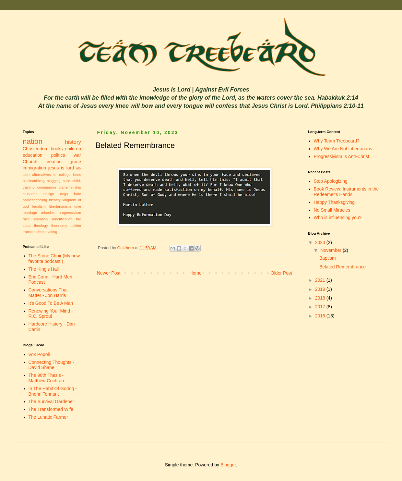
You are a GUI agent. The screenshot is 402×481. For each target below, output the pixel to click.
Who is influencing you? (338, 217)
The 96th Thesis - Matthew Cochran (46, 378)
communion (46, 187)
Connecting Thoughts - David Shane (51, 365)
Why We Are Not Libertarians (343, 148)
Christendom (35, 148)
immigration (34, 167)
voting (52, 232)
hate (77, 194)
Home (195, 273)
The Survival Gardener (51, 401)
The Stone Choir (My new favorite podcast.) (54, 258)
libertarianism (60, 206)
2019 (320, 289)
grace (75, 161)
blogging (53, 181)
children (73, 148)
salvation (40, 219)
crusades (30, 194)
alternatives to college (51, 175)
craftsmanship (69, 187)
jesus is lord (61, 167)
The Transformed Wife (51, 409)
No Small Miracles (332, 210)
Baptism (327, 258)
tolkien (76, 226)
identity (54, 200)
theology (41, 226)
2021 (320, 280)
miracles (48, 213)
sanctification (61, 219)
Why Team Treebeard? (337, 140)
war (77, 155)
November (331, 250)
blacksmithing (34, 181)
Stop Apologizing (331, 181)
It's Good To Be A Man (51, 303)
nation (32, 141)
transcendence (34, 232)
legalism (39, 206)
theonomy (59, 226)
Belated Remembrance (342, 266)
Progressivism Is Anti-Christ (341, 156)
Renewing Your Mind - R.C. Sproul (51, 313)
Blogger (228, 464)
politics (58, 155)
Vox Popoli (39, 354)
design (48, 194)
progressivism (70, 213)
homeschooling (35, 200)
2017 (320, 306)
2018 (320, 298)
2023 (320, 242)
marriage (30, 213)
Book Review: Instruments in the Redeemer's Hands (346, 191)
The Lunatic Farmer (48, 417)
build (66, 181)
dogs (64, 194)
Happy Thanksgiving (334, 202)
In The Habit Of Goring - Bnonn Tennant (53, 391)
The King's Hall (44, 269)
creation (53, 161)
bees (77, 175)
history (73, 142)
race (26, 219)
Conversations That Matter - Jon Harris (48, 292)
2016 (320, 315)
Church (30, 161)
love (77, 206)
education (32, 155)
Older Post (281, 273)
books (57, 148)
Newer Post (108, 273)
